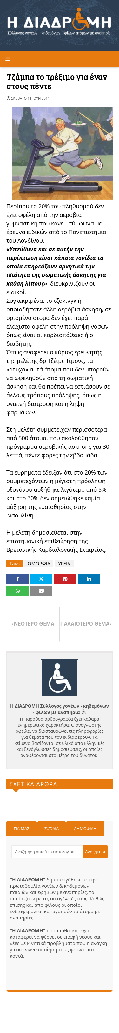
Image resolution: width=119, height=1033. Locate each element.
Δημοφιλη (85, 828)
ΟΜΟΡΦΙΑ (39, 563)
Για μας (21, 828)
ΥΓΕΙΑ (64, 563)
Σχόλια (51, 828)
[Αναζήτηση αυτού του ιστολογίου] (47, 851)
